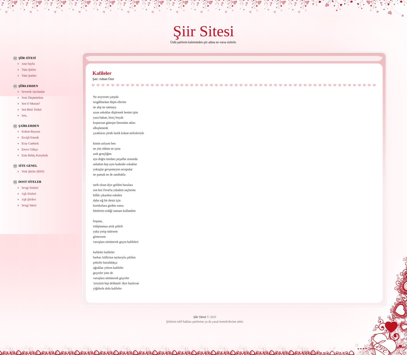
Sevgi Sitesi (29, 205)
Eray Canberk (30, 143)
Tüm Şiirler (29, 69)
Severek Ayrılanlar (33, 91)
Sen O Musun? (31, 103)
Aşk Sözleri (29, 193)
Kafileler (102, 73)
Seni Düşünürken (32, 97)
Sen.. (25, 115)
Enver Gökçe (30, 149)
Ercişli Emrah (30, 137)
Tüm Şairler (29, 75)
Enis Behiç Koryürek (35, 155)
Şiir (184, 31)
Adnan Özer (106, 79)
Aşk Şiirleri (29, 199)
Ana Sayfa (28, 64)
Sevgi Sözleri (30, 188)
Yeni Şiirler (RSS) (33, 171)
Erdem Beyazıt (31, 131)
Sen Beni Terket (32, 109)
